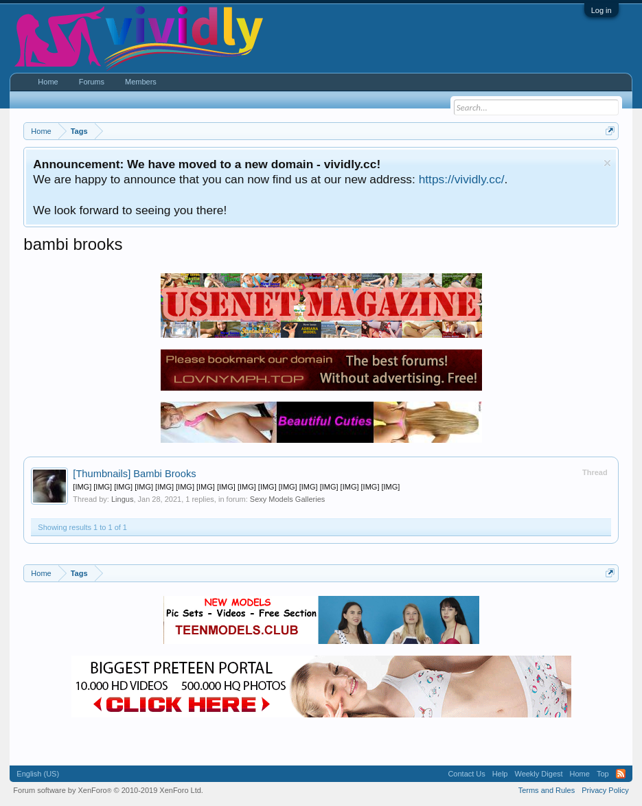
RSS (621, 774)
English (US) (37, 774)
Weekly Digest (538, 774)
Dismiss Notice (607, 163)
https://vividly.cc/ (462, 179)
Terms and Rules (546, 790)
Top (603, 774)
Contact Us (466, 774)
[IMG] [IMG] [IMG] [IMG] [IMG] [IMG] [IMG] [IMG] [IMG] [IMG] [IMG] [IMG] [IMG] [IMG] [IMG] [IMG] (236, 487)
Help (500, 774)
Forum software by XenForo (108, 790)
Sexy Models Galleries (287, 499)
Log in (601, 10)
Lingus (122, 499)
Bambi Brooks (134, 473)
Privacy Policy (605, 790)
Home (48, 82)
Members (141, 82)
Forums (91, 82)
